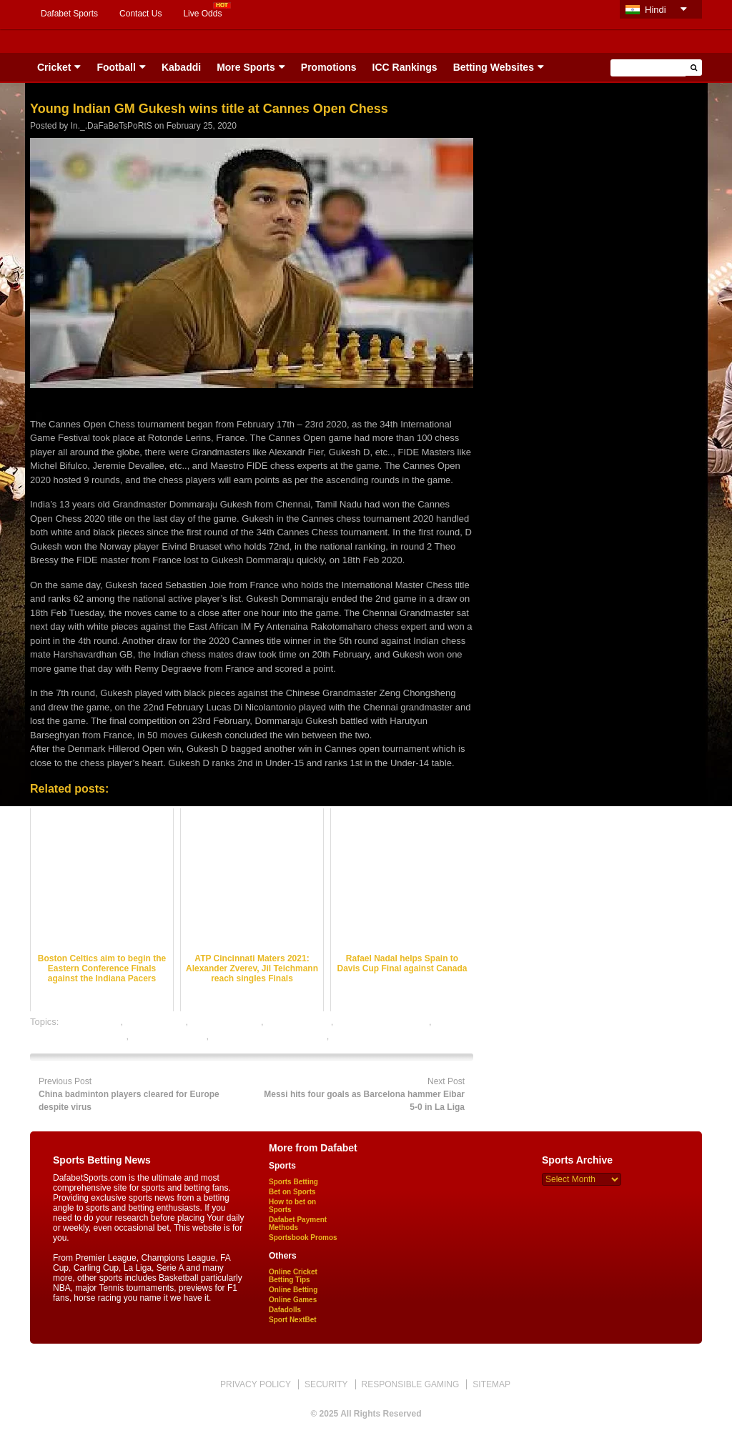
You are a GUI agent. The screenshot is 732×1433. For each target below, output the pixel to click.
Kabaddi (181, 67)
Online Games (293, 1300)
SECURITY (326, 1384)
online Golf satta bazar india (269, 1036)
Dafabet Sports (69, 14)
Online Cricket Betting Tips (293, 1276)
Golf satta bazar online (382, 1021)
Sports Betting (293, 1182)
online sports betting (373, 1036)
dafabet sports (90, 1021)
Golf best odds (156, 1021)
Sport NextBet (293, 1320)
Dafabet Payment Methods (298, 1223)
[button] (694, 67)
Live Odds (202, 14)
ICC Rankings (404, 67)
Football (116, 67)
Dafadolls (285, 1310)
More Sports (246, 67)
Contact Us (140, 14)
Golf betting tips (298, 1021)
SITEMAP (491, 1384)
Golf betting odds (226, 1021)
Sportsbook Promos (303, 1237)
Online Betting (293, 1290)
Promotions (329, 67)
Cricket (54, 67)
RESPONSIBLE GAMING (411, 1384)
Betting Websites (493, 67)
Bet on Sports (292, 1192)
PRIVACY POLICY (255, 1384)
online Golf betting (169, 1036)
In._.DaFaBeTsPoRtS (111, 126)
